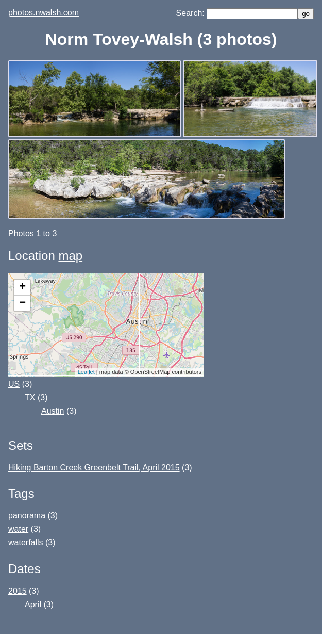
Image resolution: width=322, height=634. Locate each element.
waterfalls (25, 542)
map (70, 256)
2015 (17, 591)
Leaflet (86, 372)
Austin (52, 411)
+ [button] (22, 287)
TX (30, 397)
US (14, 384)
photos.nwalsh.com (43, 12)
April (33, 604)
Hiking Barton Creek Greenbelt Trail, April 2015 (94, 467)
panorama (26, 515)
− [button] (22, 303)
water (18, 529)
